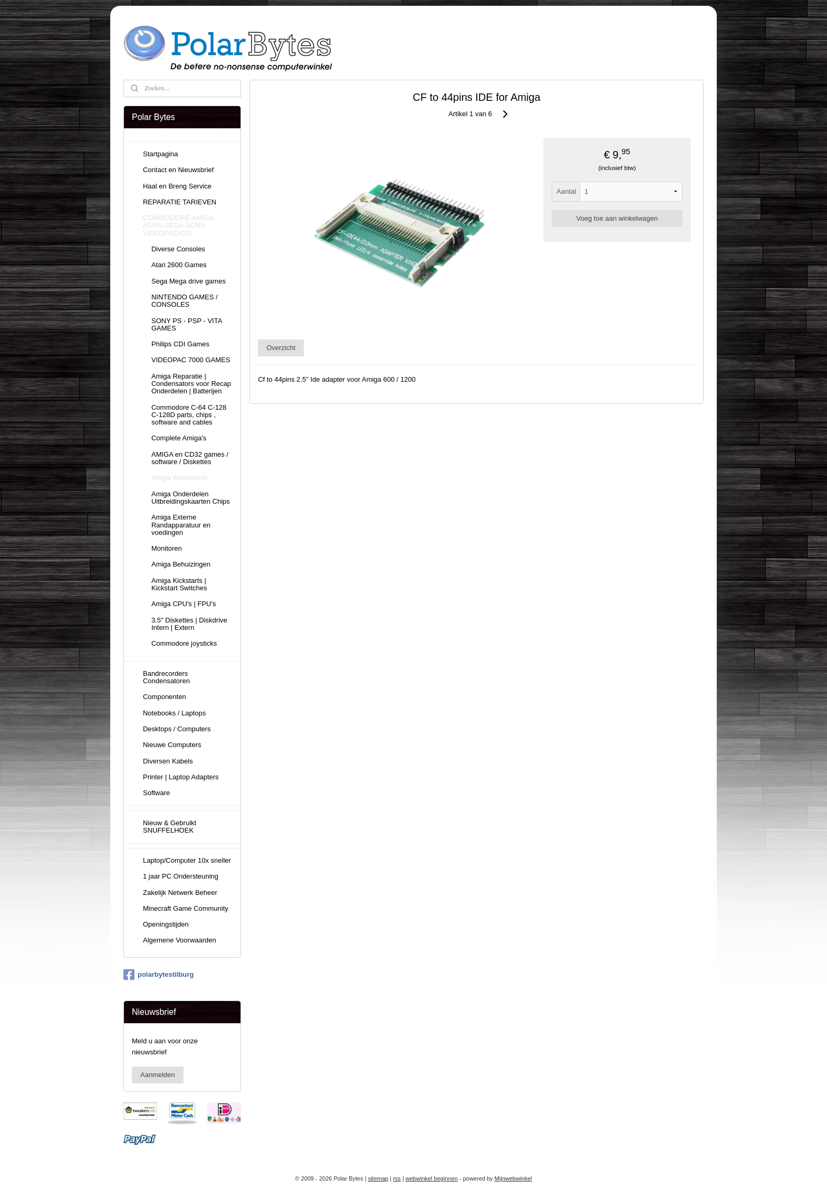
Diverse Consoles (178, 249)
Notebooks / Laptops (174, 713)
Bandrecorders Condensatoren (166, 677)
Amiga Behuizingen (180, 564)
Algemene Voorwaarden (179, 940)
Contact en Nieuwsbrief (178, 170)
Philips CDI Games (180, 344)
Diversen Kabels (168, 761)
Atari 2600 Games (179, 265)
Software (156, 793)
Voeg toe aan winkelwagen (617, 218)
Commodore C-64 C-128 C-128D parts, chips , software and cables (188, 415)
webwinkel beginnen (432, 1178)
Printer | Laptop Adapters (181, 777)
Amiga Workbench (179, 478)
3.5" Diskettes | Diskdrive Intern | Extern (189, 623)
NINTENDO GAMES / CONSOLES (184, 300)
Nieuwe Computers (172, 745)
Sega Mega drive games (188, 281)
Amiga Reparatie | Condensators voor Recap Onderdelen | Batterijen (191, 383)
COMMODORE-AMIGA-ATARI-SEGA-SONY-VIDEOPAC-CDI (179, 225)
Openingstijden (166, 924)
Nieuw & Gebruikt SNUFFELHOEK (169, 826)
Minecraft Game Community (185, 908)
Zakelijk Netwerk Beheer (180, 893)
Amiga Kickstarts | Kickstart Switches (179, 584)
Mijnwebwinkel (513, 1178)
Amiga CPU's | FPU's (183, 604)
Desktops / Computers (177, 729)
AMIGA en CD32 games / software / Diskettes (189, 458)
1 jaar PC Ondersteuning (180, 876)
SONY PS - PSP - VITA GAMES (186, 324)
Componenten (164, 697)
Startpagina (160, 154)
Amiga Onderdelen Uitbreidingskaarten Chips (190, 497)
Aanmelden (157, 1075)
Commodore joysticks (184, 643)
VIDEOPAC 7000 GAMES (190, 360)
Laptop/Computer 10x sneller (187, 860)
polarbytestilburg (158, 974)
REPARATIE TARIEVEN (179, 202)
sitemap (378, 1178)
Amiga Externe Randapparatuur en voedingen (180, 524)
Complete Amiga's (178, 438)
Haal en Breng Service (177, 186)
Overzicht (280, 348)
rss (397, 1178)
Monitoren (166, 548)
